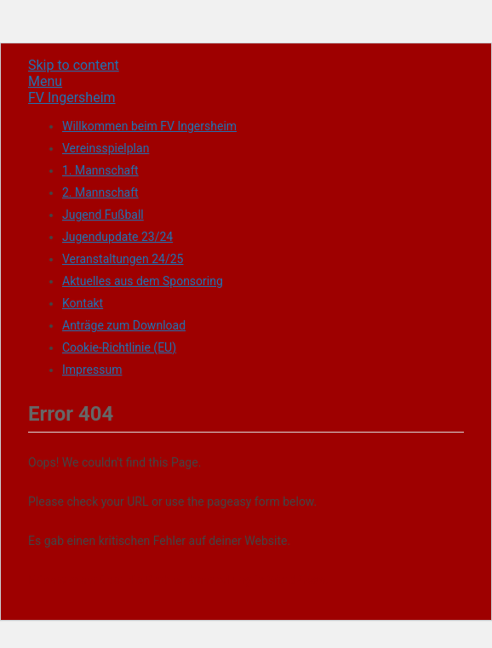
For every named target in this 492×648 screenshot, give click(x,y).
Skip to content (73, 65)
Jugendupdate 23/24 (117, 237)
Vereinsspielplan (105, 148)
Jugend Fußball (103, 214)
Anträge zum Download (124, 325)
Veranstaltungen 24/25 (122, 259)
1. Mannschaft (100, 170)
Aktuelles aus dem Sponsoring (142, 281)
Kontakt (82, 303)
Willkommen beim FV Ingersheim (149, 126)
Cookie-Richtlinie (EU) (119, 347)
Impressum (92, 369)
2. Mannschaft (100, 192)
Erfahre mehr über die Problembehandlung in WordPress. (178, 580)
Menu (45, 81)
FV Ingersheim (72, 97)
